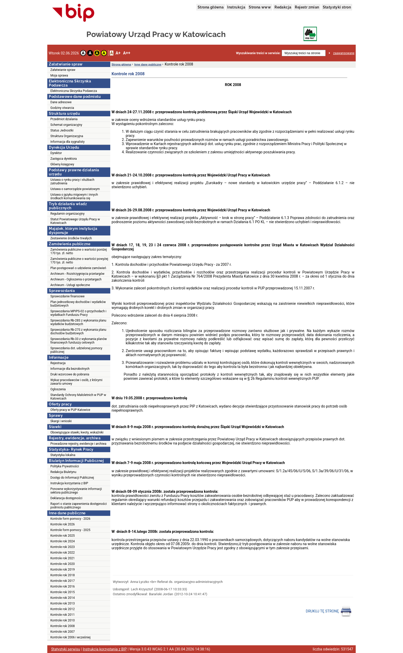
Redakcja (282, 7)
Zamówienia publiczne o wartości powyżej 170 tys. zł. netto (79, 260)
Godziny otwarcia (62, 108)
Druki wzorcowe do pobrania (69, 374)
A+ (117, 53)
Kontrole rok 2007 (62, 631)
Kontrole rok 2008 (62, 626)
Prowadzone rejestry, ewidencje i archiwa (78, 444)
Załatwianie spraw (62, 70)
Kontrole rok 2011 (62, 615)
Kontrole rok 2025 (62, 535)
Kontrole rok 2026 (62, 524)
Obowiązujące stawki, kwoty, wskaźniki (76, 432)
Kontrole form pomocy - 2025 (70, 530)
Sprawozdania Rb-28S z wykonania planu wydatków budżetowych (78, 322)
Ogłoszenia (58, 389)
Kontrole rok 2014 (62, 598)
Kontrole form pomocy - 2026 (70, 518)
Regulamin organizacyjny (67, 213)
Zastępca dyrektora (63, 158)
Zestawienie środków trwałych (71, 238)
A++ (126, 53)
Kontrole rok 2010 (62, 620)
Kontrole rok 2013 (62, 603)
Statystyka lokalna (62, 455)
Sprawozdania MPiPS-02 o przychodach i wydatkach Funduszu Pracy (78, 313)
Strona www (260, 7)
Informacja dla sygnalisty (67, 142)
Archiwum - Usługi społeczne (70, 285)
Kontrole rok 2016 (62, 586)
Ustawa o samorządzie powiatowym (75, 189)
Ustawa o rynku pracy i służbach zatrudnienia (72, 181)
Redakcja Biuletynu (63, 472)
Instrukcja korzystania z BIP (69, 483)
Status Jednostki (62, 130)
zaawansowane (343, 53)
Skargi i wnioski (61, 421)
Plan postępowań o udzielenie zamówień (78, 268)
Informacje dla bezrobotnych (69, 369)
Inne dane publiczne (147, 64)
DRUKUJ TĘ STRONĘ (329, 611)
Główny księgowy (62, 164)
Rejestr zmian (307, 7)
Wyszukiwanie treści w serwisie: (258, 53)
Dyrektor (56, 153)
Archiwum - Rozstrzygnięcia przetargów (77, 274)
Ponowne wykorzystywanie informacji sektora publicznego (76, 490)
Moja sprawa (59, 75)
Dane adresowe (60, 102)
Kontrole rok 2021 (62, 558)
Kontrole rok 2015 (62, 592)
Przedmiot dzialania (64, 119)
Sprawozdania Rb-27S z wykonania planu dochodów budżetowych (78, 331)
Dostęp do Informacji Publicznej (72, 477)
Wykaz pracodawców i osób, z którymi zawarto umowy (76, 381)
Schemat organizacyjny (66, 125)
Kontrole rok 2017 (62, 581)
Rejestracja (58, 363)
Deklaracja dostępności (66, 498)
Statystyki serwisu (65, 649)
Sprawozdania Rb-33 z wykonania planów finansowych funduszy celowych (78, 340)
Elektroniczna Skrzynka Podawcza (73, 91)
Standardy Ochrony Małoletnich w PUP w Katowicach (78, 396)
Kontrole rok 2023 (62, 547)
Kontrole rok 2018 (62, 575)
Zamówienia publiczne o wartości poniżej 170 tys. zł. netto (78, 251)
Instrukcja (236, 7)
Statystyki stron (337, 7)
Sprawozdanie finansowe (67, 296)
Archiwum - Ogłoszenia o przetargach (76, 279)
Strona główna (211, 7)
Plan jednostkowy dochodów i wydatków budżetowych (78, 303)
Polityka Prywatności (64, 466)
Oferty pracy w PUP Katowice (70, 410)
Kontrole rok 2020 (62, 564)
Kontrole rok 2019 (62, 569)
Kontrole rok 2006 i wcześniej (70, 637)
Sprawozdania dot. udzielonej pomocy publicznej (76, 350)
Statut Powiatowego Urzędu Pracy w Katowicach (75, 221)
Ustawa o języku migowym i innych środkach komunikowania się (74, 196)
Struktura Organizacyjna (66, 136)
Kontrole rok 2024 (62, 541)
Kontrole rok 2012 (62, 609)
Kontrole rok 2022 (62, 552)
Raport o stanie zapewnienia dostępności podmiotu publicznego (78, 505)
